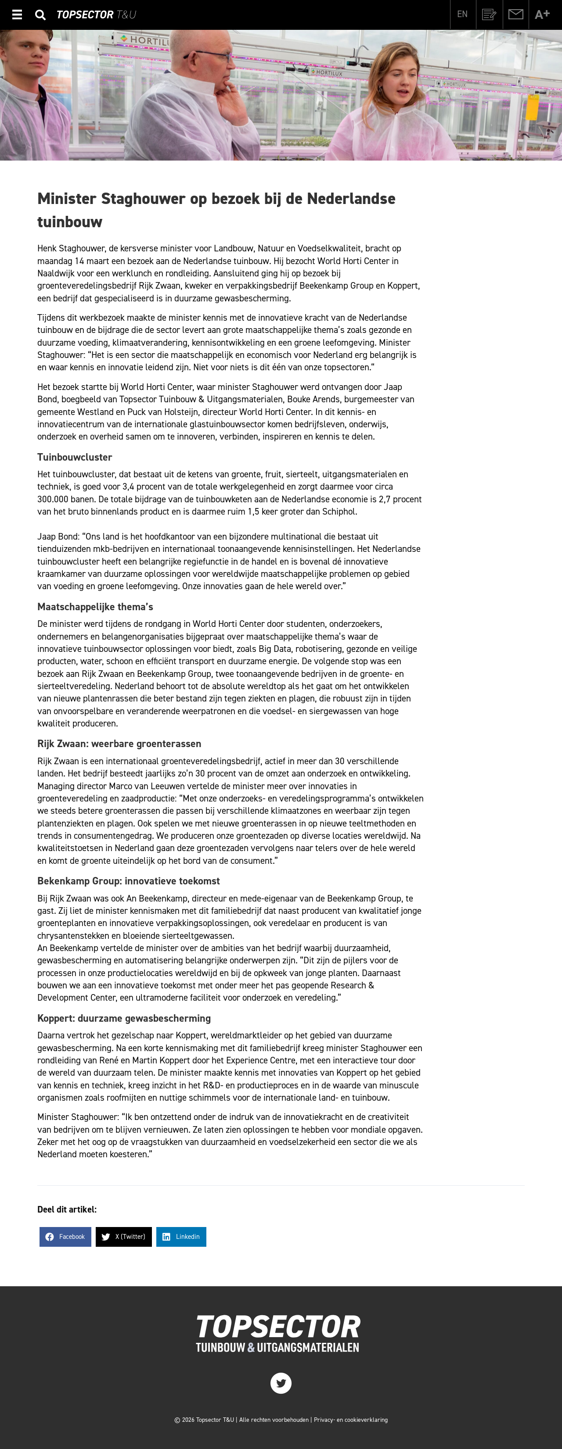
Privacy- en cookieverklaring (351, 1420)
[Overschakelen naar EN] (462, 14)
